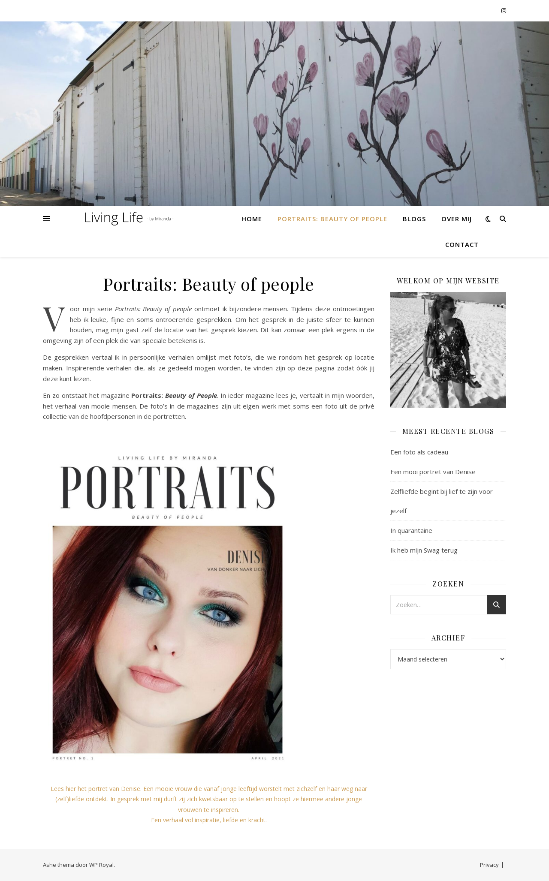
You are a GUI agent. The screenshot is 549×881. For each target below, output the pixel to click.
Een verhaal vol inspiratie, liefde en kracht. (209, 820)
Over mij (456, 218)
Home (251, 218)
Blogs (414, 218)
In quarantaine (411, 530)
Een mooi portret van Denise (433, 471)
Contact (462, 244)
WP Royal (101, 865)
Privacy (489, 865)
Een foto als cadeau (419, 452)
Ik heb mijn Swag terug (424, 550)
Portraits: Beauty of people (332, 218)
